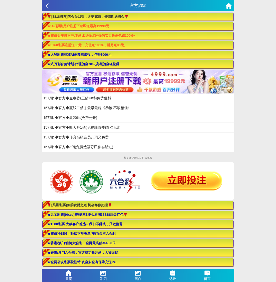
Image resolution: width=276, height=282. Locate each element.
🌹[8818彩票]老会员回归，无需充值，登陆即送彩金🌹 (88, 16)
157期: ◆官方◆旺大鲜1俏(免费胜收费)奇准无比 (81, 127)
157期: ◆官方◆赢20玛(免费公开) (70, 118)
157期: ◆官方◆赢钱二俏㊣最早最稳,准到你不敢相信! (86, 108)
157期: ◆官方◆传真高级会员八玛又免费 (76, 137)
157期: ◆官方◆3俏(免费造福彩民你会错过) (78, 147)
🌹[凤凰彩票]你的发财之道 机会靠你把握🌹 (79, 205)
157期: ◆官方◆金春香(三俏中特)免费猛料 (77, 98)
